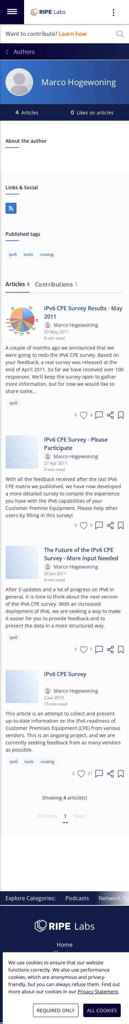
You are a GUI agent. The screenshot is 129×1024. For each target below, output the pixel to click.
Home (65, 944)
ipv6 (14, 403)
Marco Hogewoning (76, 325)
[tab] (18, 284)
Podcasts (77, 898)
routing (47, 761)
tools (29, 761)
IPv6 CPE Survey (65, 674)
